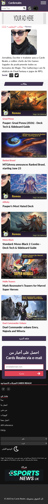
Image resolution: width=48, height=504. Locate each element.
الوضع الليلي (7, 449)
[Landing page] (4, 2)
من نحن (4, 410)
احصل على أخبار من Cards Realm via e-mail (24, 355)
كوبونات (4, 415)
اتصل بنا (4, 405)
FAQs (3, 430)
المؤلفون (11, 26)
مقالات (20, 26)
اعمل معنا (5, 420)
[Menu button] (43, 5)
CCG (4, 26)
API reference (7, 425)
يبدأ (2, 400)
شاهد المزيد (24, 338)
